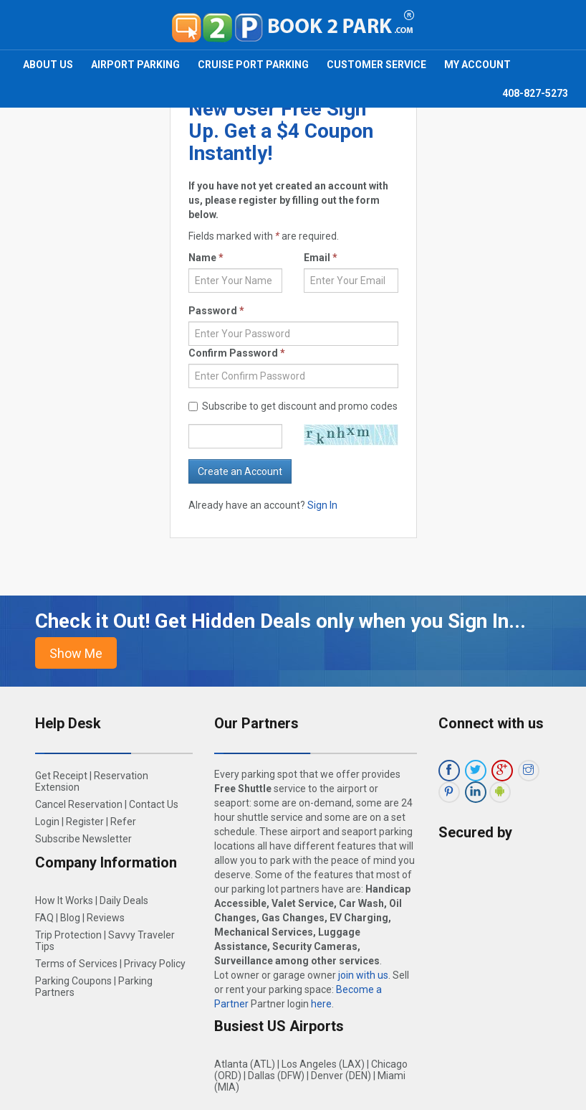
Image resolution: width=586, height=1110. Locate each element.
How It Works (64, 900)
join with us (363, 975)
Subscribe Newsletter (83, 839)
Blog (70, 917)
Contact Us (153, 804)
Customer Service (376, 64)
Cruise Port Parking (253, 64)
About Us (48, 64)
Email (320, 257)
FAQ (44, 917)
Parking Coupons (73, 981)
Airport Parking (135, 64)
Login (47, 821)
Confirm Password (236, 353)
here (321, 1004)
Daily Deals (124, 900)
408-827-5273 (535, 93)
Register (85, 821)
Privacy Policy (155, 963)
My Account (477, 64)
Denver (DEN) (341, 1075)
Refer (123, 821)
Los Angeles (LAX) (323, 1064)
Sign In (322, 505)
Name (206, 257)
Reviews (106, 917)
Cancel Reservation (79, 804)
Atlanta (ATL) (244, 1064)
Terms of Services (76, 963)
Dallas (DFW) (276, 1075)
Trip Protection (68, 935)
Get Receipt (61, 775)
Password (216, 310)
